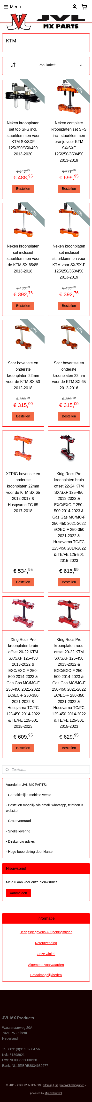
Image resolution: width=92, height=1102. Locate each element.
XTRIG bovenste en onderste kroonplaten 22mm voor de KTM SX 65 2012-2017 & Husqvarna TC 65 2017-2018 (23, 492)
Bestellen (23, 189)
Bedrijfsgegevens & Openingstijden (46, 932)
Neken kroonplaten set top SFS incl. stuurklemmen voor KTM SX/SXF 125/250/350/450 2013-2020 (23, 138)
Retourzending (46, 943)
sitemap (48, 1085)
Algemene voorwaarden (46, 965)
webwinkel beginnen (72, 1085)
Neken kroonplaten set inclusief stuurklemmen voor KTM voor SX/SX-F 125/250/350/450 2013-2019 (69, 261)
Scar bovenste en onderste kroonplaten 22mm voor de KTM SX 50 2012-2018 (23, 375)
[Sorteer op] (46, 65)
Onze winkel (46, 954)
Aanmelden (18, 893)
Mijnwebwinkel (53, 1093)
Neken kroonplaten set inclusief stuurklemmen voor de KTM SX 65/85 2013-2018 (23, 258)
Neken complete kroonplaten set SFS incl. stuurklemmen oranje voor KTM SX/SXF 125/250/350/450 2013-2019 (68, 142)
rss (56, 1085)
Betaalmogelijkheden (46, 975)
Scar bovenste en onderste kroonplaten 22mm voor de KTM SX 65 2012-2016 (69, 375)
